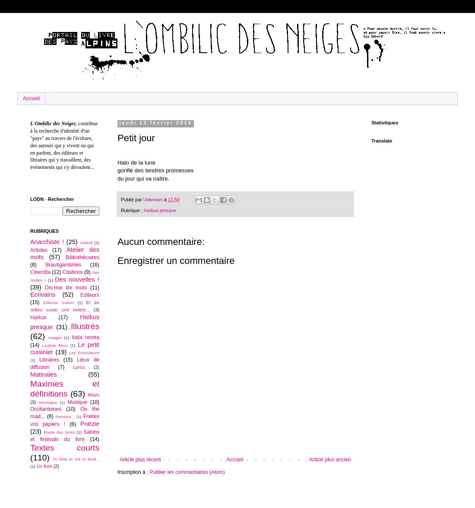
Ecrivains (42, 294)
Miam (93, 394)
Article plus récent (140, 460)
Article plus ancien (330, 460)
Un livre (44, 466)
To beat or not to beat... (76, 459)
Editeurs (89, 295)
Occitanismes (45, 409)
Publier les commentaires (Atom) (187, 472)
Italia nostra (85, 337)
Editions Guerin (58, 302)
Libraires (49, 360)
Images (55, 337)
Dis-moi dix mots (66, 288)
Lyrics (79, 367)
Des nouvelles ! (77, 279)
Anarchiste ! (47, 241)
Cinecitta (40, 272)
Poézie (89, 423)
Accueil (31, 98)
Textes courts (64, 447)
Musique (77, 402)
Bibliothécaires (82, 257)
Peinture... (65, 416)
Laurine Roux (55, 345)
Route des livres (59, 432)
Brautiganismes (63, 265)
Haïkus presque (160, 210)
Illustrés (85, 326)
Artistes (39, 250)
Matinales (43, 374)
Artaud (86, 242)
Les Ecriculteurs (84, 352)
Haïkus (38, 317)
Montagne (48, 402)
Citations (73, 272)
